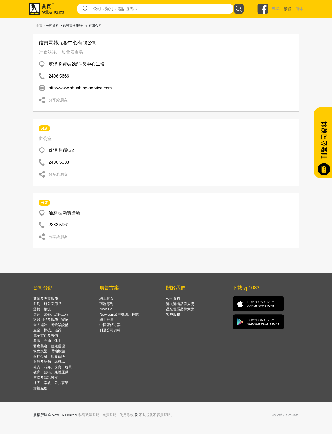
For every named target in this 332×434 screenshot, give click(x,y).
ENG (275, 8)
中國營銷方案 (110, 325)
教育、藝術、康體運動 (50, 372)
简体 (299, 8)
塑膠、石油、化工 (47, 341)
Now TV (105, 309)
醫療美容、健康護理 (49, 346)
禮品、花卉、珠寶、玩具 (52, 367)
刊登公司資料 (110, 330)
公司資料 (173, 298)
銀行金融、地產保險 (49, 357)
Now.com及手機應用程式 (118, 314)
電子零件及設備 (45, 335)
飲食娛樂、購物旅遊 (49, 351)
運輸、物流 (42, 309)
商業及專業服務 (45, 298)
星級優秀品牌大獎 (180, 309)
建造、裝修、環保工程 (50, 314)
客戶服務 (173, 314)
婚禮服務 (40, 388)
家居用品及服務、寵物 (50, 320)
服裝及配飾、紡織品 (49, 362)
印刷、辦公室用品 (47, 304)
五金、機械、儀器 (47, 330)
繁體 (287, 8)
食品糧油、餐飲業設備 (50, 325)
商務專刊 (106, 304)
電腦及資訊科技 (45, 378)
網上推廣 (106, 320)
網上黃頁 (106, 298)
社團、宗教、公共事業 (50, 383)
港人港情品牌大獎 (180, 304)
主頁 (39, 26)
